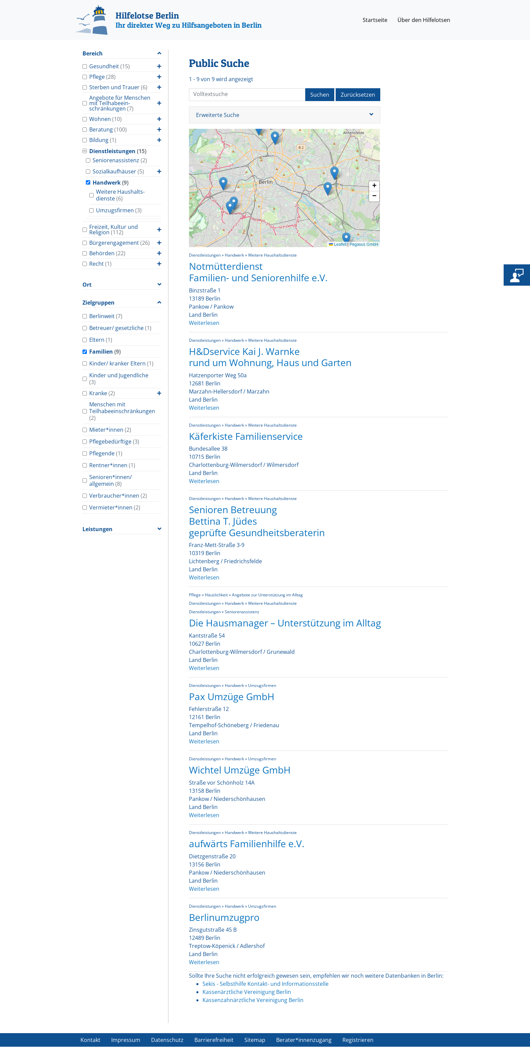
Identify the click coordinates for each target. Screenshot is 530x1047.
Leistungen (97, 529)
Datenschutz (167, 1040)
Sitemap (254, 1040)
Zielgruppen (98, 302)
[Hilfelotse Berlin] (168, 20)
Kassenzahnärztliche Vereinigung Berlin (253, 1000)
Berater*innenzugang (304, 1040)
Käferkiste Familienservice (246, 436)
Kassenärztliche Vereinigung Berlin (246, 992)
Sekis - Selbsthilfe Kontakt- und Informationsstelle (265, 983)
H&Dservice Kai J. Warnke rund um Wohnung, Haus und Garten (270, 357)
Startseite (375, 20)
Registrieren (358, 1040)
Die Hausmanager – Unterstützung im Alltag (285, 622)
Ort (87, 284)
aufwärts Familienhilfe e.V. (246, 843)
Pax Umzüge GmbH (231, 696)
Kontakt (90, 1040)
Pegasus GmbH (364, 244)
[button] (275, 138)
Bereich (92, 53)
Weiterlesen (204, 323)
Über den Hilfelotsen (423, 20)
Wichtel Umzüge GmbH (240, 769)
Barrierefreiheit (214, 1040)
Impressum (125, 1040)
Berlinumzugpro (224, 917)
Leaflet (337, 244)
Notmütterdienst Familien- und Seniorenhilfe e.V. (258, 272)
